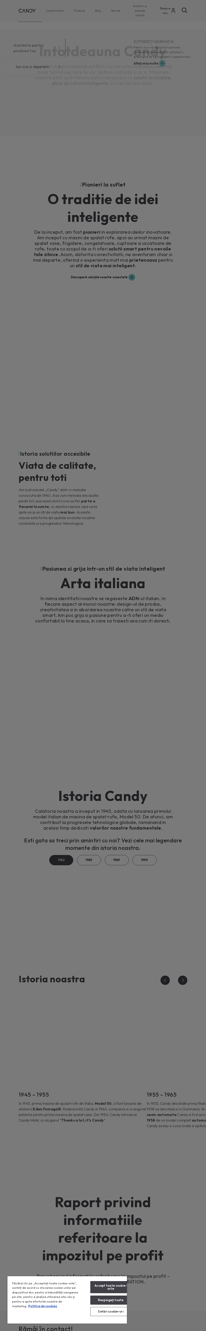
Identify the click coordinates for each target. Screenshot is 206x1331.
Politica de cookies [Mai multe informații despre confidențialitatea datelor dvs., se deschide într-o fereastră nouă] (42, 1306)
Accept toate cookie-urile (110, 1287)
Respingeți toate (110, 1300)
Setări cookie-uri (110, 1311)
